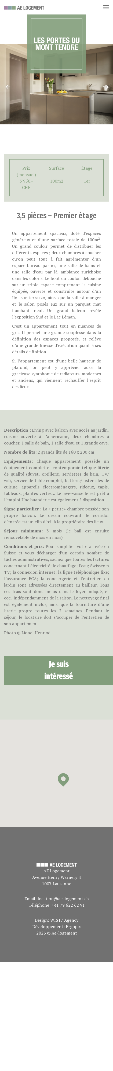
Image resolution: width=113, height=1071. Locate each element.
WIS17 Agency (64, 920)
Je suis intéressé (58, 670)
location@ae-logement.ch (63, 899)
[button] (63, 780)
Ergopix (73, 926)
